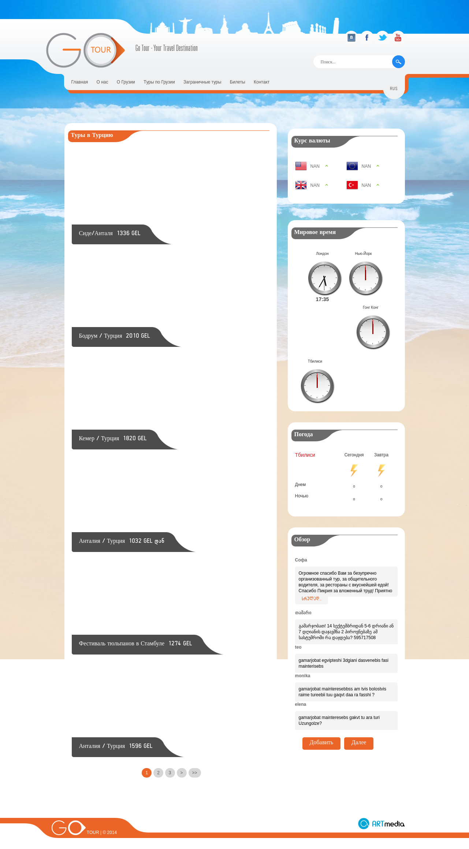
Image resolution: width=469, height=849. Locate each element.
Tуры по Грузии (159, 82)
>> (194, 772)
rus (394, 89)
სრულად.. (311, 545)
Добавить (322, 689)
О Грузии (126, 82)
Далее (358, 689)
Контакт (261, 82)
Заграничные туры (202, 82)
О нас (102, 82)
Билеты (237, 82)
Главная (79, 82)
